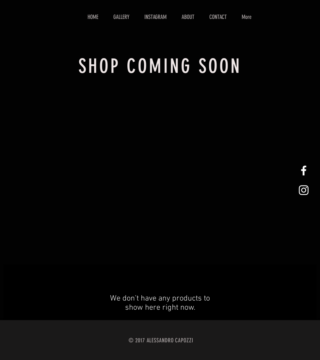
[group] (160, 97)
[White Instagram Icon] (303, 190)
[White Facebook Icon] (303, 170)
